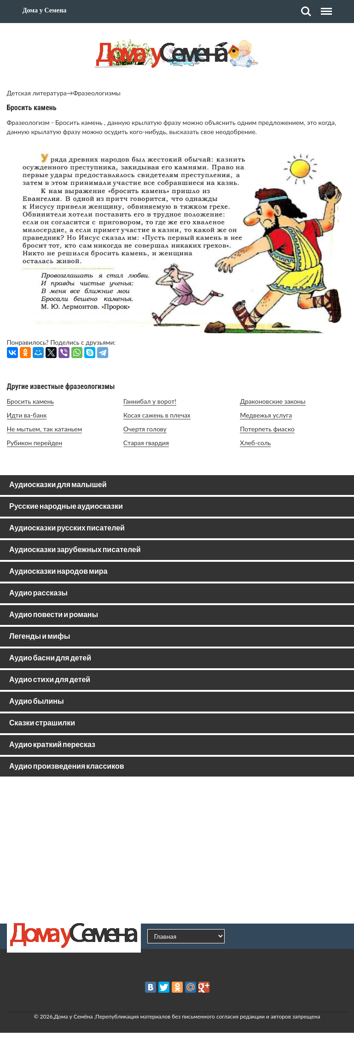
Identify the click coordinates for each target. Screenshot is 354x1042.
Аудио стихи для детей (49, 680)
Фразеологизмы (97, 93)
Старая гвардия (146, 443)
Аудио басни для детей (50, 658)
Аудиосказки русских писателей (67, 528)
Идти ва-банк (27, 415)
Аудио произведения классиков (66, 766)
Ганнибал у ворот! (149, 401)
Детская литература (37, 93)
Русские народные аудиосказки (66, 506)
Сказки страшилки (42, 723)
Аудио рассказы (38, 593)
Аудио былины (36, 701)
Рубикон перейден (35, 443)
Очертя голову (145, 429)
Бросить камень (30, 401)
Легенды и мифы (39, 636)
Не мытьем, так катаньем (44, 429)
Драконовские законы (272, 401)
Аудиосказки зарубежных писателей (75, 550)
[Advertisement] (177, 849)
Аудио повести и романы (53, 615)
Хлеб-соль (255, 443)
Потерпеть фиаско (267, 429)
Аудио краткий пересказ (52, 745)
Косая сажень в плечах (157, 415)
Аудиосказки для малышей (57, 485)
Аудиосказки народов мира (58, 571)
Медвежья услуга (266, 415)
